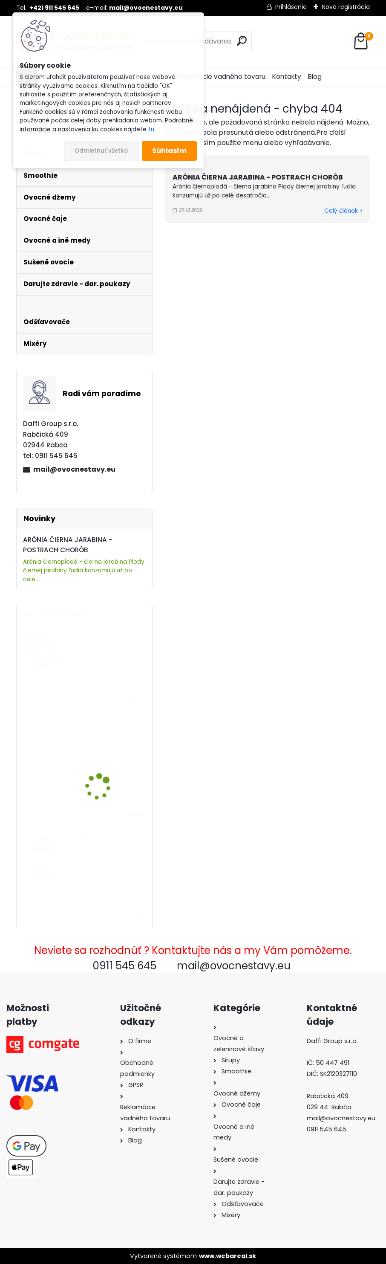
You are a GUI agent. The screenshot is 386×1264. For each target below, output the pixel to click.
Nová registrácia (346, 7)
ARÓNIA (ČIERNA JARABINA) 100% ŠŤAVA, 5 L (108, 729)
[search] (242, 41)
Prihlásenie (291, 7)
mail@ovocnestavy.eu (74, 469)
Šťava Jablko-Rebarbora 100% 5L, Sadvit (109, 640)
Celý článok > (343, 211)
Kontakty (286, 76)
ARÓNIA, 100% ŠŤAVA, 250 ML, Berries (109, 839)
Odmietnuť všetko (101, 151)
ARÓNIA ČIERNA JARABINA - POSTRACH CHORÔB (258, 177)
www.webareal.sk (227, 1256)
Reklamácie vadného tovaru (220, 76)
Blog (315, 76)
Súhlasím (169, 151)
